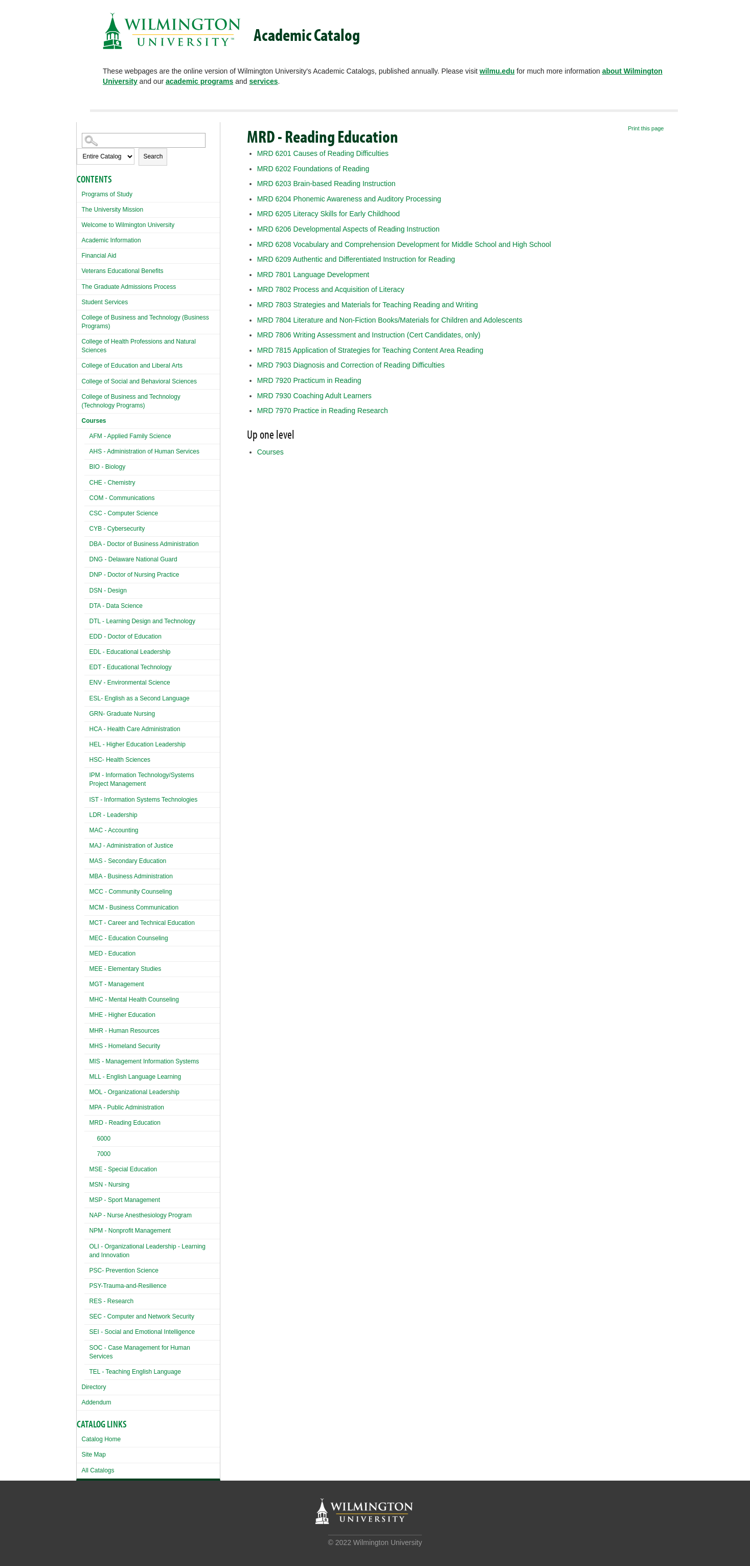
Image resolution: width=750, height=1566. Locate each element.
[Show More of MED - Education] (86, 952)
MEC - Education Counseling (128, 938)
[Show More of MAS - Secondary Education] (86, 859)
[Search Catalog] (144, 140)
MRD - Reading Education (125, 1122)
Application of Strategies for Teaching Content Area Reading (370, 350)
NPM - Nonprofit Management (130, 1230)
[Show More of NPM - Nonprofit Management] (86, 1229)
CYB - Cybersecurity (117, 528)
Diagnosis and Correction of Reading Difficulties (351, 365)
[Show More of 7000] (94, 1155)
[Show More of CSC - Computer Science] (86, 512)
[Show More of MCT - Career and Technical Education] (86, 921)
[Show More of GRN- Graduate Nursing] (86, 712)
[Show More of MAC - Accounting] (86, 829)
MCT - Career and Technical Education (142, 922)
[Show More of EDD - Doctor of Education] (86, 635)
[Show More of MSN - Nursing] (86, 1183)
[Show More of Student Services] (79, 301)
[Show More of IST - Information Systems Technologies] (86, 798)
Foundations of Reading (313, 169)
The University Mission (113, 209)
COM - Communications (122, 498)
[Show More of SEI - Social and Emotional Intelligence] (86, 1330)
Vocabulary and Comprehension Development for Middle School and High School (404, 244)
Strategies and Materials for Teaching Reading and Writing (367, 305)
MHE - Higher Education (122, 1014)
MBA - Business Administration (131, 876)
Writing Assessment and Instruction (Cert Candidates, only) (369, 335)
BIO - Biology (107, 466)
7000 (104, 1154)
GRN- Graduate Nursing (122, 713)
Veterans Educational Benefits (123, 271)
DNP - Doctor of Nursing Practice (134, 574)
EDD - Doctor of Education (125, 636)
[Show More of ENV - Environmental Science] (86, 681)
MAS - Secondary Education (128, 861)
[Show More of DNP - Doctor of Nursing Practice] (86, 573)
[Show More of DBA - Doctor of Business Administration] (86, 542)
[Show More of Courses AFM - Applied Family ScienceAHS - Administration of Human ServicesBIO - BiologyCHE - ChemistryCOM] (79, 419)
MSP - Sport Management (125, 1200)
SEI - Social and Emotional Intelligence (142, 1331)
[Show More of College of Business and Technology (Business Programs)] (79, 316)
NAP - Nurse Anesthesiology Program (140, 1215)
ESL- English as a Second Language (139, 698)
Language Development (313, 274)
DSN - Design (108, 590)
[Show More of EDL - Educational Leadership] (86, 650)
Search (153, 156)
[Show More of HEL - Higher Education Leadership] (86, 743)
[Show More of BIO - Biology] (86, 465)
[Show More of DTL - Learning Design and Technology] (86, 620)
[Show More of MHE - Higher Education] (86, 1013)
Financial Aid (99, 255)
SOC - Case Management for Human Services (139, 1352)
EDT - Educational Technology (130, 667)
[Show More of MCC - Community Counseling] (86, 890)
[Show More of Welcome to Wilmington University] (79, 223)
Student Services (105, 302)
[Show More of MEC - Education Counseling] (86, 937)
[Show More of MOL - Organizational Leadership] (86, 1090)
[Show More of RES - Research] (86, 1300)
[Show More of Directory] (79, 1385)
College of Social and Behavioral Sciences (139, 381)
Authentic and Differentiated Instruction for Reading (356, 259)
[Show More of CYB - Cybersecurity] (86, 527)
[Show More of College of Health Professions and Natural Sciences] (79, 340)
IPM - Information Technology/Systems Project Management (141, 779)
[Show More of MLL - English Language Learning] (86, 1075)
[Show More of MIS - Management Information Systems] (86, 1060)
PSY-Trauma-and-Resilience (128, 1285)
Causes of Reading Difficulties (323, 153)
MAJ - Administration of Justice (131, 845)
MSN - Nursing (109, 1184)
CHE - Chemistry (112, 482)
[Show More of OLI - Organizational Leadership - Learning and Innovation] (86, 1245)
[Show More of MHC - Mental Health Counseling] (86, 998)
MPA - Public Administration (127, 1107)
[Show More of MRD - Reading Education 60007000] (86, 1121)
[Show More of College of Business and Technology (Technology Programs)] (79, 395)
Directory (94, 1387)
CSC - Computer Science (123, 513)
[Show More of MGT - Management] (86, 983)
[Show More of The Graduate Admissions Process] (79, 285)
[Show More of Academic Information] (79, 239)
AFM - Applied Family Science (130, 436)
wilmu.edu (497, 71)
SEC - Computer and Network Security (141, 1316)
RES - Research (111, 1301)
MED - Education (112, 953)
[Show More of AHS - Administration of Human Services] (86, 450)
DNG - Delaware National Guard (133, 559)
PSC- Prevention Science (123, 1270)
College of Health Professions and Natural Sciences (139, 346)
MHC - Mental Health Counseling (134, 999)
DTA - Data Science (116, 605)
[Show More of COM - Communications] (86, 496)
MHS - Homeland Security (125, 1046)
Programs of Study (107, 194)
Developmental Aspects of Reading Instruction (348, 229)
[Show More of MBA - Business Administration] (86, 875)
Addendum (96, 1402)
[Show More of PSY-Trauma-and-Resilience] (86, 1284)
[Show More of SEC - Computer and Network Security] (86, 1315)
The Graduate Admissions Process (129, 286)
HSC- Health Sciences (119, 759)
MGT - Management (116, 984)
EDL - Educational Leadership (130, 651)
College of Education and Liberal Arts (132, 365)
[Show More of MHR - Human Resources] (86, 1029)
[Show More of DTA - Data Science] (86, 604)
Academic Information (111, 240)
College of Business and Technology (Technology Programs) (131, 401)
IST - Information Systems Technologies (143, 799)
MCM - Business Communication (134, 907)
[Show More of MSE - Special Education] (86, 1168)
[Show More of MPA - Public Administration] (86, 1106)
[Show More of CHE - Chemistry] (86, 481)
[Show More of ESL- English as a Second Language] (86, 697)
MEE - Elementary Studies (125, 968)
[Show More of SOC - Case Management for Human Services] (86, 1346)
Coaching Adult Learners (314, 396)
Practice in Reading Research (322, 410)
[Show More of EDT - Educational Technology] (86, 666)
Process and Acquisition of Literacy (330, 289)
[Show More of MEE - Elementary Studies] (86, 967)
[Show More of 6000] (94, 1140)
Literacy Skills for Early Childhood (328, 214)
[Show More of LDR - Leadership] (86, 813)
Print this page (646, 128)
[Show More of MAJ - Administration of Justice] (86, 844)
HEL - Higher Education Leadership (137, 744)
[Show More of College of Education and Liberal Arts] (79, 364)
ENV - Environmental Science (129, 682)
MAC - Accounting (114, 830)
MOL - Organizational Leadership (134, 1092)
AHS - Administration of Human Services (144, 451)
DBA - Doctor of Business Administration (144, 544)
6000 (104, 1138)
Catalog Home (101, 1439)
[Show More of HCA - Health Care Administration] (86, 727)
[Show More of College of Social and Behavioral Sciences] (79, 380)
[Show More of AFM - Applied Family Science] (86, 435)
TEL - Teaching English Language (135, 1371)
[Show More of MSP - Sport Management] (86, 1198)
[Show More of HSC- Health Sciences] (86, 758)
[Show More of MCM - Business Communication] (86, 906)
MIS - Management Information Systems (144, 1061)
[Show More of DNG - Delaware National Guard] (86, 558)
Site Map (94, 1454)
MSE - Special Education (123, 1169)
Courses (94, 420)
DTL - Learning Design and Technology (142, 621)
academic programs (199, 81)
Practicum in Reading (309, 380)
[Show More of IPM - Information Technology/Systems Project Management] (86, 773)
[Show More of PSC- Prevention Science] (86, 1269)
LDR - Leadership (113, 815)
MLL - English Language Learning (135, 1076)
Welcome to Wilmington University (128, 225)
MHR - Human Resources (124, 1030)
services (263, 81)
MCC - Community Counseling (130, 891)
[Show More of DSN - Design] (86, 589)
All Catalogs (98, 1470)
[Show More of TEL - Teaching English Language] (86, 1370)
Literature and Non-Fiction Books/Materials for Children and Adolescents (389, 320)
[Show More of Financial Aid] (79, 254)
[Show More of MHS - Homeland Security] (86, 1044)
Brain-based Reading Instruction (326, 183)
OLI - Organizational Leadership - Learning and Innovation (147, 1251)
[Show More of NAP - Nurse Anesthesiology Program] (86, 1214)
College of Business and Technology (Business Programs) (145, 322)
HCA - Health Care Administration (134, 729)
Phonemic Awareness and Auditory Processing (349, 199)
